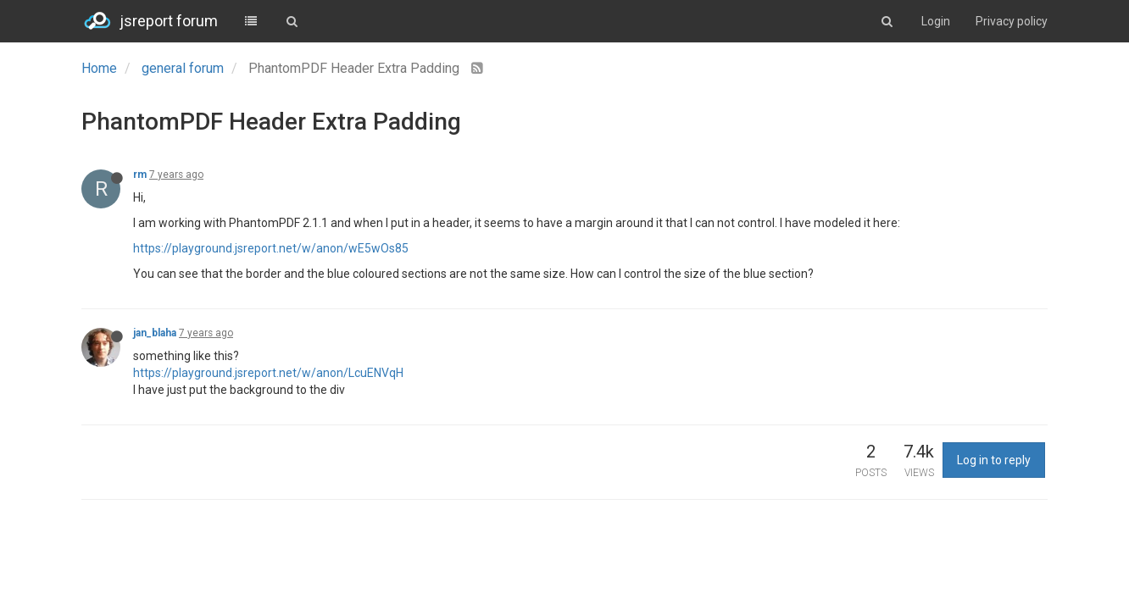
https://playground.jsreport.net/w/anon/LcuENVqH (268, 373)
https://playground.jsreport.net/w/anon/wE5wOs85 (271, 248)
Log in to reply (994, 460)
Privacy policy (1012, 21)
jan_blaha (154, 333)
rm (140, 174)
